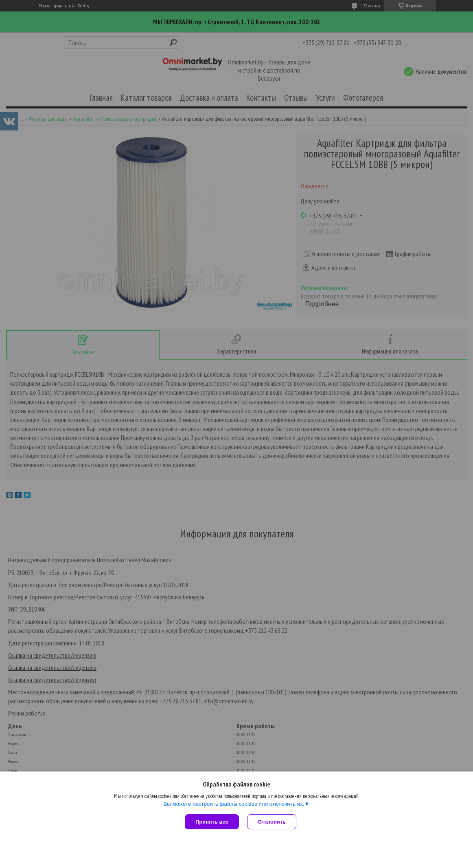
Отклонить (272, 822)
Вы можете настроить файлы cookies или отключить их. (233, 804)
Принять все (211, 822)
